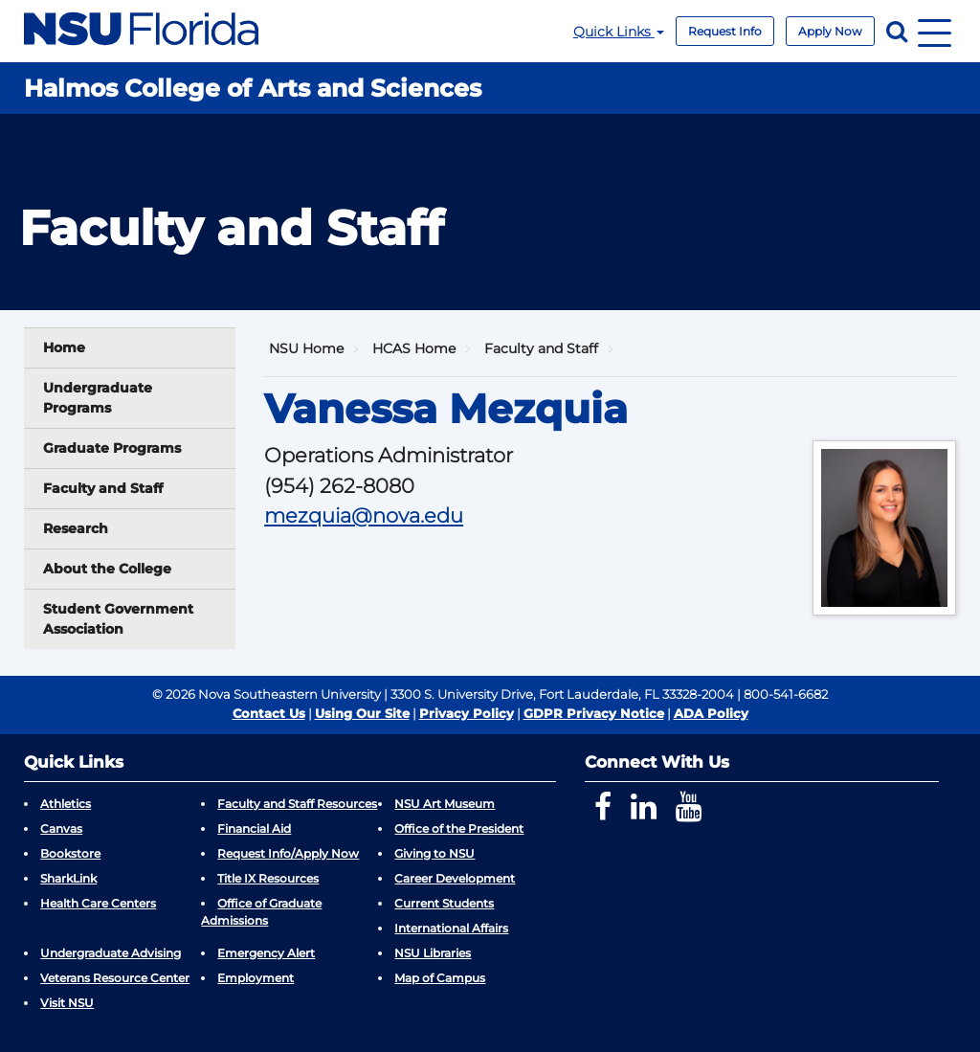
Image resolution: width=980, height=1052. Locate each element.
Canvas (61, 828)
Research (75, 528)
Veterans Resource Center (114, 978)
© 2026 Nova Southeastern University (266, 694)
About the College (107, 568)
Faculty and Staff (103, 488)
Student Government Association (118, 619)
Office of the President (458, 828)
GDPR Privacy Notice (593, 713)
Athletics (65, 803)
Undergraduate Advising (110, 953)
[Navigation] (934, 31)
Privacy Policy (466, 713)
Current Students (444, 903)
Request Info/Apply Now (288, 853)
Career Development (454, 878)
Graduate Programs (112, 448)
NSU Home (306, 348)
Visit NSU (67, 1003)
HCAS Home (414, 348)
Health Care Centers (98, 903)
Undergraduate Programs (97, 397)
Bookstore (70, 853)
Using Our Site (362, 713)
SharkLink (68, 878)
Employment (255, 978)
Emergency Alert (266, 953)
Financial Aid (254, 828)
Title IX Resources (268, 878)
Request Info (725, 31)
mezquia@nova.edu (363, 515)
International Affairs (451, 928)
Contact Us (269, 713)
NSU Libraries (432, 953)
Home (64, 347)
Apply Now (830, 31)
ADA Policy (711, 713)
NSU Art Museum (444, 803)
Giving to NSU (434, 853)
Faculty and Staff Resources (297, 803)
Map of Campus (439, 978)
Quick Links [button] (618, 31)
